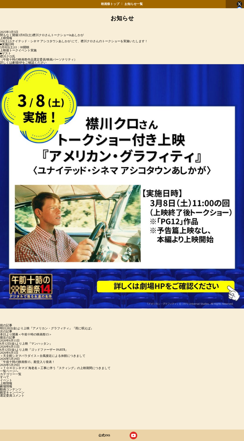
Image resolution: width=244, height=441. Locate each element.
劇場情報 (6, 386)
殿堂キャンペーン (12, 392)
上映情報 (6, 38)
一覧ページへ (9, 371)
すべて (4, 377)
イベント (6, 380)
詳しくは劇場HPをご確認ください (23, 62)
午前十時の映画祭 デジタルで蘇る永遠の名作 (15, 19)
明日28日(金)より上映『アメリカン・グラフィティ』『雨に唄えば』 (47, 328)
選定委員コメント (12, 395)
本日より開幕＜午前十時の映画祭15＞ (26, 334)
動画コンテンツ (10, 389)
